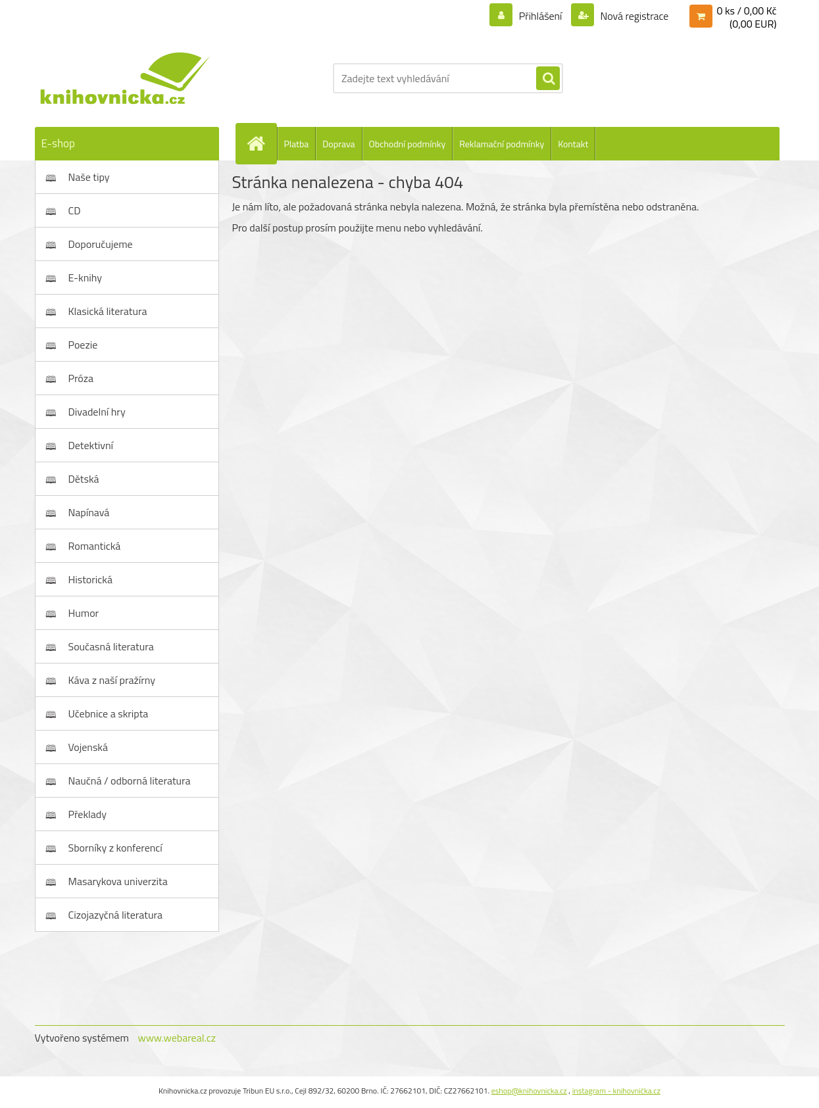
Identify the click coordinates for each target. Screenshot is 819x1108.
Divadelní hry (97, 412)
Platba (296, 144)
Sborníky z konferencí (115, 847)
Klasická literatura (107, 311)
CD (74, 210)
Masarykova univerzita (118, 881)
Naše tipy (89, 177)
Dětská (83, 479)
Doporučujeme (100, 244)
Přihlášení (540, 16)
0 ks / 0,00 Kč (746, 10)
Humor (83, 613)
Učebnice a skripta (108, 713)
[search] (548, 78)
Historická (90, 579)
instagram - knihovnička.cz (616, 1090)
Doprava (338, 144)
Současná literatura (111, 646)
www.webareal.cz (176, 1038)
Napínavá (89, 512)
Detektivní (91, 445)
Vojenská (88, 747)
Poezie (83, 344)
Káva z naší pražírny (112, 680)
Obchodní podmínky (407, 144)
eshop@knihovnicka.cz (529, 1090)
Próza (81, 378)
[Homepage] (262, 143)
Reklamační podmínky (501, 144)
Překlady (87, 814)
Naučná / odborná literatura (129, 780)
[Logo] (125, 78)
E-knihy (85, 277)
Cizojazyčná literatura (115, 915)
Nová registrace (633, 16)
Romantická (94, 546)
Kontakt (573, 144)
